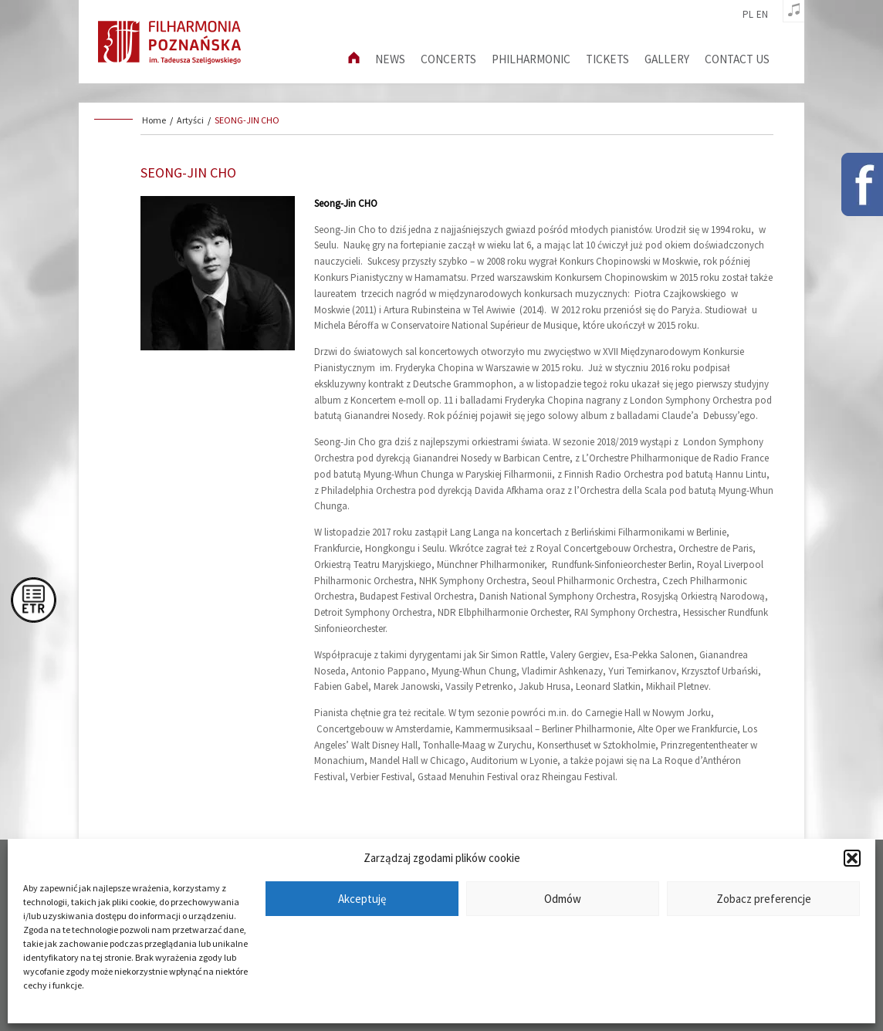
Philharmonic (531, 59)
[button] (852, 858)
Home (154, 120)
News (390, 59)
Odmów (562, 898)
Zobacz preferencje (763, 898)
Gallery (666, 59)
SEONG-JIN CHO (247, 120)
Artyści (190, 120)
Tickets (607, 59)
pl (748, 14)
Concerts (448, 59)
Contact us (737, 59)
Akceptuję (362, 898)
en (762, 14)
